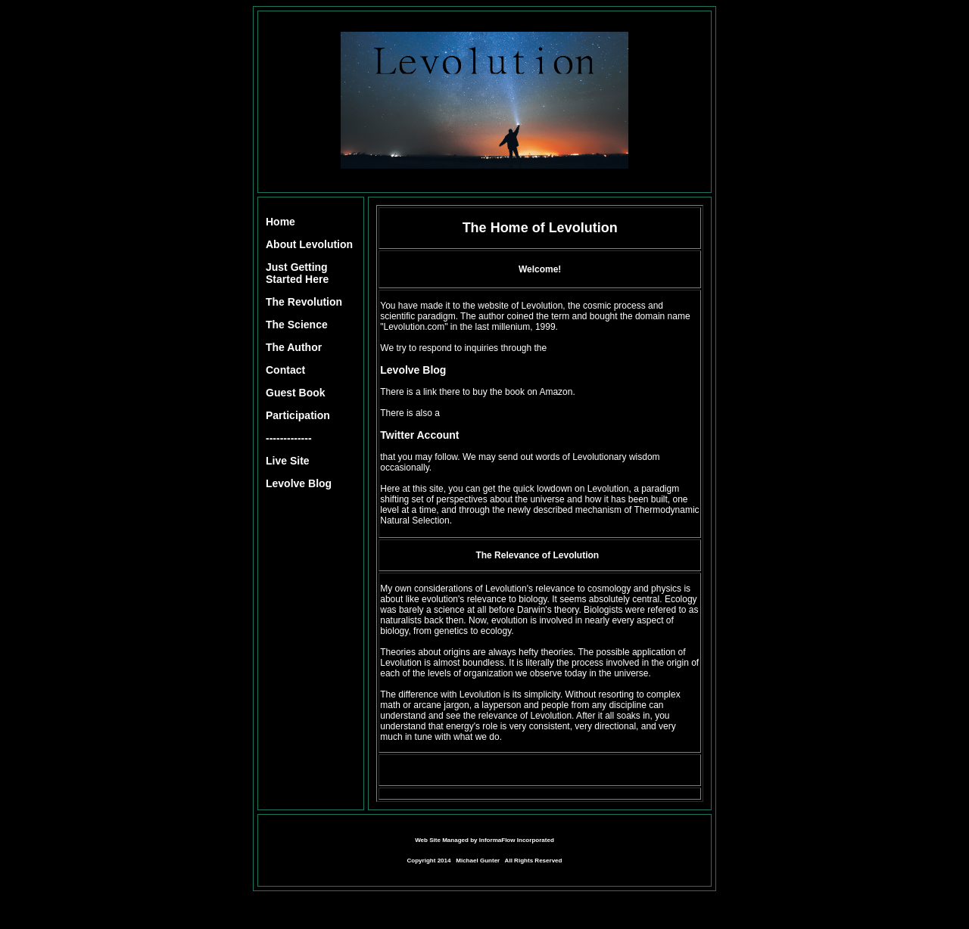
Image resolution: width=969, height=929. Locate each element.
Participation (298, 415)
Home (280, 222)
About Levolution (309, 244)
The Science (297, 324)
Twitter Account (419, 435)
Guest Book (296, 393)
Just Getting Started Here (297, 273)
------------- (289, 438)
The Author (294, 347)
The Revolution (304, 302)
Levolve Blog (299, 483)
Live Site (288, 461)
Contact (285, 370)
